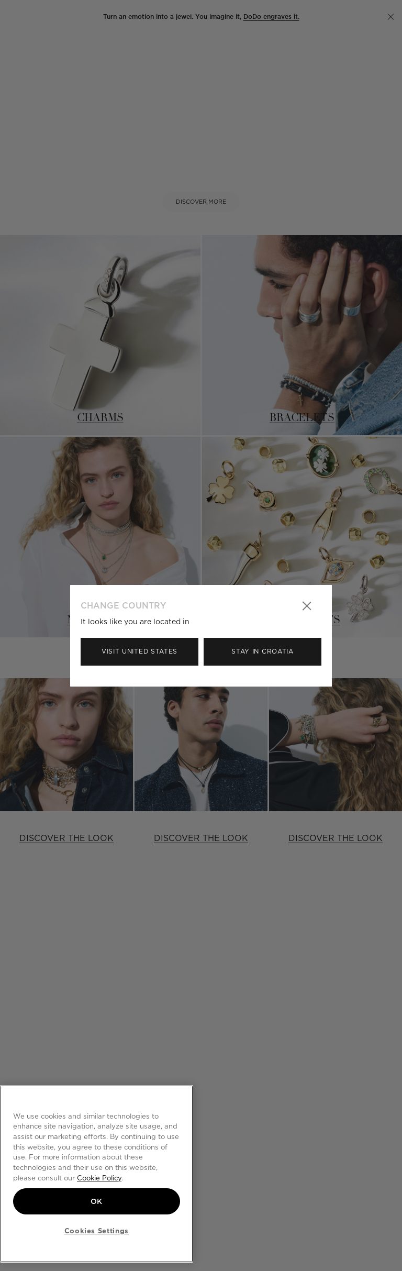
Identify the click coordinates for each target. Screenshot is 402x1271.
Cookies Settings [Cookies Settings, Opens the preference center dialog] (96, 1230)
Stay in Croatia (262, 651)
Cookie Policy (99, 1178)
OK (97, 1201)
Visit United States (139, 651)
